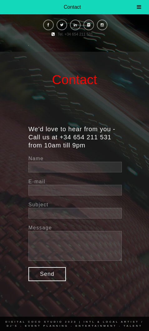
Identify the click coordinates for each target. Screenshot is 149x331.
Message (40, 227)
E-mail (36, 181)
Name (36, 158)
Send (47, 274)
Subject (38, 204)
